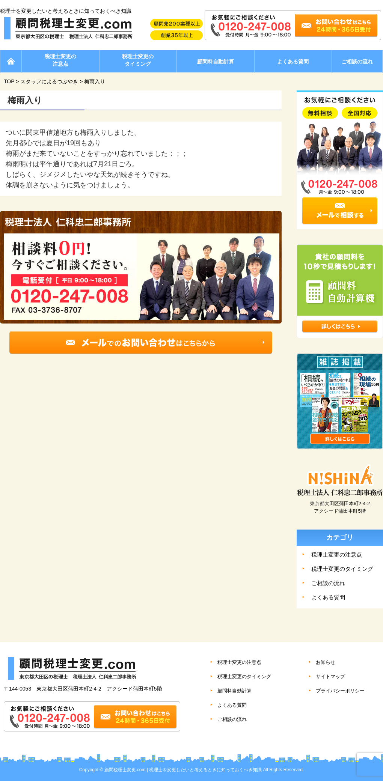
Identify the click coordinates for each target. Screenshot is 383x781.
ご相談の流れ (357, 62)
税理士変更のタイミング (138, 60)
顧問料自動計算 (215, 62)
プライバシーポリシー (340, 691)
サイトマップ (330, 676)
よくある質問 (293, 62)
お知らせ (325, 662)
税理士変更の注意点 (60, 60)
